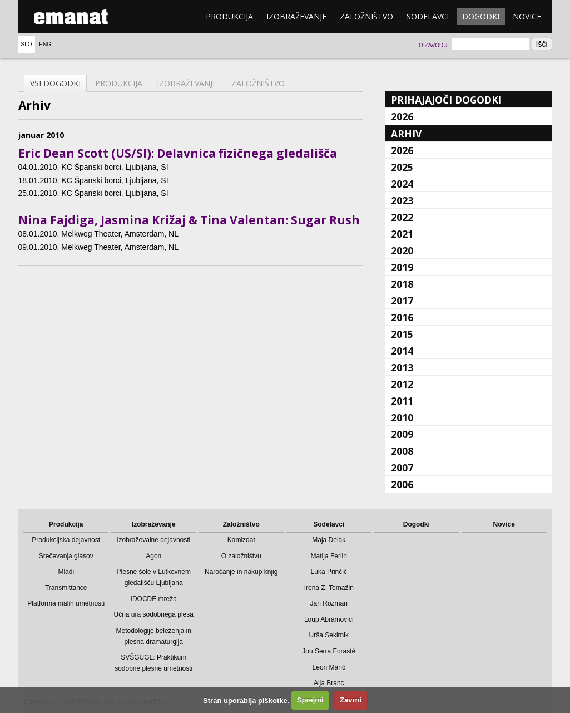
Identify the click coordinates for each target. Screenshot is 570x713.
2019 (402, 267)
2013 (402, 367)
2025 (402, 167)
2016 (402, 317)
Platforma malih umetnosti (66, 603)
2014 (402, 350)
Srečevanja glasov (66, 556)
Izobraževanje (296, 16)
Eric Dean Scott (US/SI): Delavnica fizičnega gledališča (177, 153)
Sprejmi (310, 700)
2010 (402, 417)
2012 (402, 384)
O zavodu (433, 45)
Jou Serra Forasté (328, 651)
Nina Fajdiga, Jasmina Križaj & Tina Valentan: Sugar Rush (189, 220)
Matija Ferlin (329, 556)
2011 (402, 400)
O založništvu (241, 556)
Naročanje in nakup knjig (241, 572)
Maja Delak (328, 540)
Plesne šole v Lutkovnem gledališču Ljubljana (154, 577)
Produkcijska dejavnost (66, 540)
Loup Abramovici (329, 619)
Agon (153, 556)
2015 (402, 334)
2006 (402, 484)
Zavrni (350, 700)
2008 (402, 451)
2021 (402, 233)
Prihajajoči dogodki (446, 99)
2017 (402, 300)
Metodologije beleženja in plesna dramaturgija (153, 636)
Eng (45, 44)
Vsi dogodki (55, 83)
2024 (402, 183)
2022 (402, 217)
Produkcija (229, 16)
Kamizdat (241, 540)
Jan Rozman (329, 603)
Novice (527, 16)
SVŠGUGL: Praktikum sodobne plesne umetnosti (153, 662)
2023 (402, 200)
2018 (402, 284)
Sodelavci (428, 16)
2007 (402, 467)
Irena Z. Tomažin (329, 588)
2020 (402, 250)
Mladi (66, 572)
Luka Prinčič (329, 572)
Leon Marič (329, 667)
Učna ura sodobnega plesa (154, 614)
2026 (402, 116)
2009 (402, 434)
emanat (71, 16)
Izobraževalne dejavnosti (153, 540)
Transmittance (66, 588)
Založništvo (366, 16)
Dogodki (480, 16)
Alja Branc (329, 683)
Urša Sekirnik (329, 635)
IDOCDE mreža (154, 599)
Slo (26, 44)
